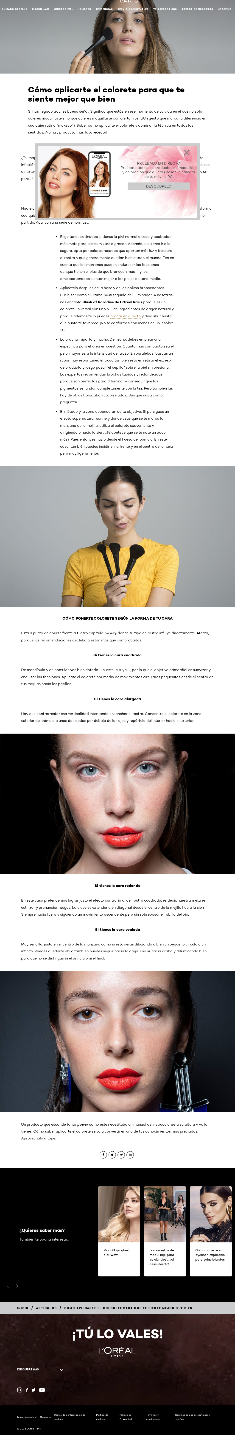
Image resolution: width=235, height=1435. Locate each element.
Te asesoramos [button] (165, 9)
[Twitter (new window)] (34, 1390)
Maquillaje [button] (41, 9)
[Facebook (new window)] (27, 1390)
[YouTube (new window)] (42, 1390)
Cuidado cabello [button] (15, 9)
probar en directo (125, 316)
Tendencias (104, 9)
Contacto (45, 1416)
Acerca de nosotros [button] (197, 9)
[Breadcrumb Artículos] (46, 1308)
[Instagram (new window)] (19, 1389)
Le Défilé (224, 9)
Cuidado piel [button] (63, 9)
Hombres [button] (84, 9)
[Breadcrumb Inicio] (23, 1308)
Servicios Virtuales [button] (133, 9)
